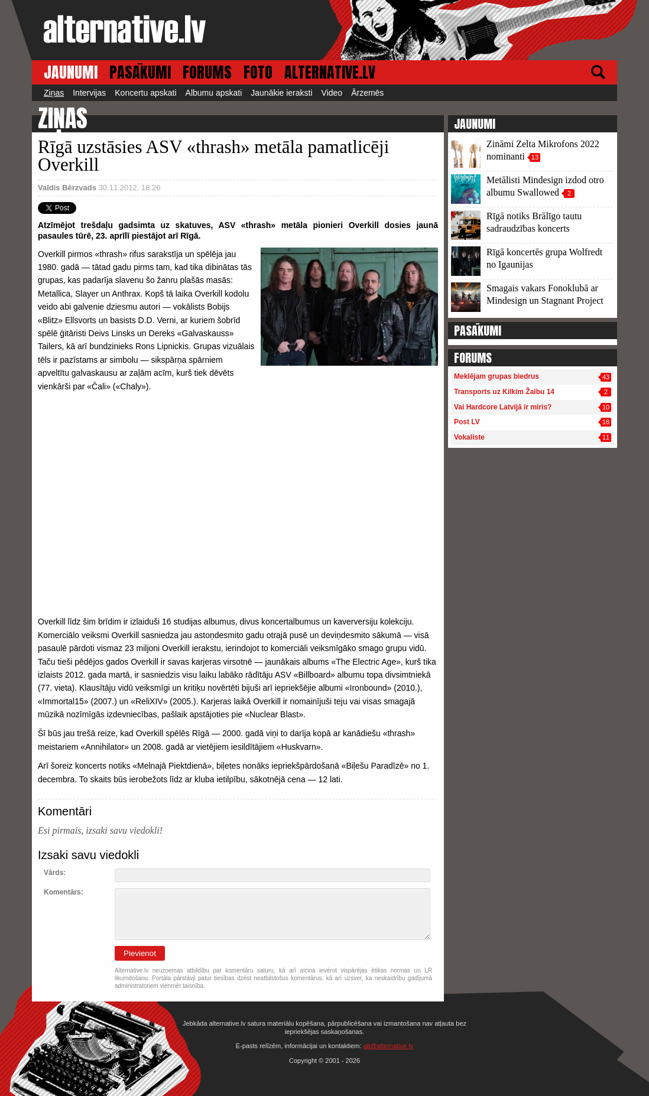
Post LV (467, 422)
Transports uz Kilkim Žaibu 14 (504, 392)
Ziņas (54, 92)
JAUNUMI (71, 72)
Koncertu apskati (145, 92)
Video (332, 92)
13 (534, 157)
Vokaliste (469, 437)
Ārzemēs (367, 92)
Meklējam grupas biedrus (496, 376)
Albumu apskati (214, 92)
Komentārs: (63, 892)
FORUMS (207, 72)
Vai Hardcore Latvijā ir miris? (502, 407)
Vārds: (55, 873)
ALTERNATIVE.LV (329, 72)
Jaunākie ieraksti (281, 92)
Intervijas (89, 92)
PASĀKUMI (140, 72)
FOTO (258, 72)
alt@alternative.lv (389, 1045)
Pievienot (140, 953)
